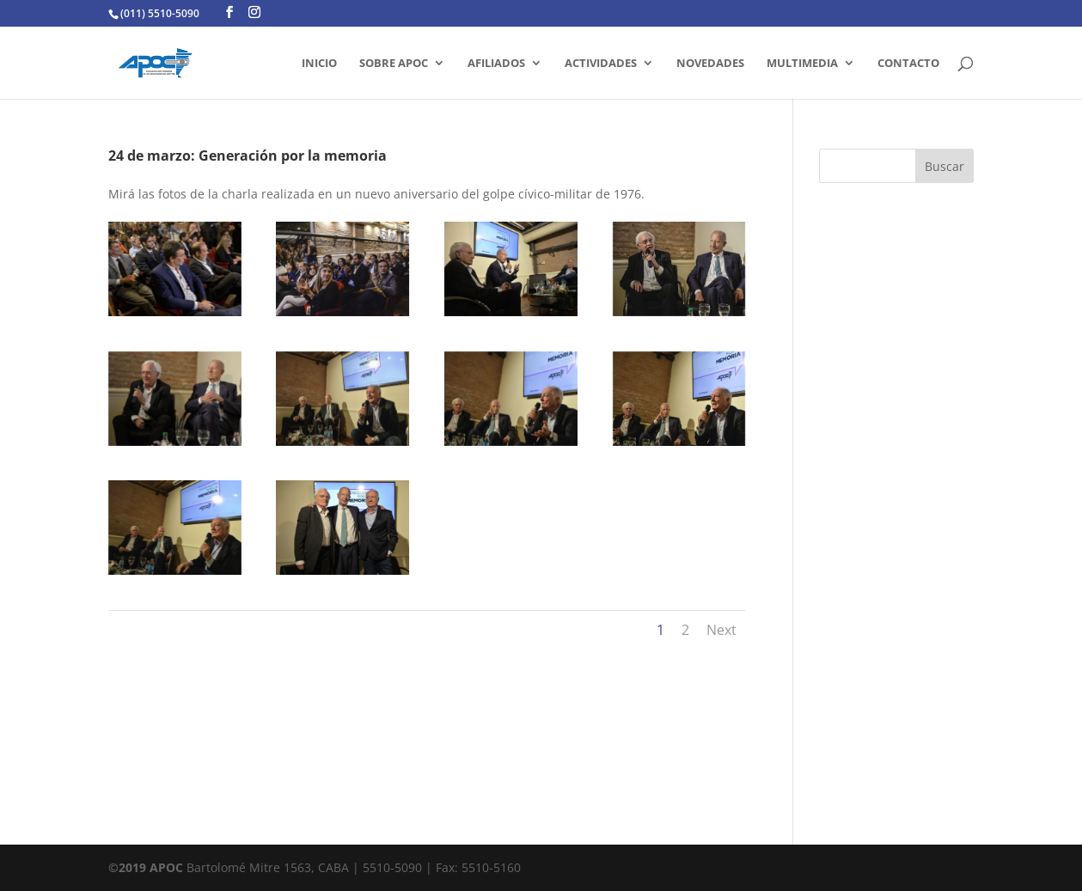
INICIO (319, 63)
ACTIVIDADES (601, 63)
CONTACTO (908, 63)
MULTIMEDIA (802, 63)
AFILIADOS (496, 63)
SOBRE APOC (393, 63)
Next (721, 629)
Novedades (710, 63)
